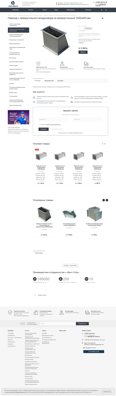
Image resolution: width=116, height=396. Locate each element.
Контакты (88, 10)
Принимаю (50, 124)
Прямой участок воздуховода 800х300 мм (79, 167)
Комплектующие (13, 65)
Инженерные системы (47, 335)
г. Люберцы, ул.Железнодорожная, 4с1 (79, 4)
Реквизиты (10, 344)
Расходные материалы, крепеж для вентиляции (17, 88)
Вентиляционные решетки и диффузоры (16, 73)
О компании (11, 333)
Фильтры (11, 83)
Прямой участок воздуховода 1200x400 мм (41, 167)
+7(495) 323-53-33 (101, 2)
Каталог (31, 10)
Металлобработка (46, 337)
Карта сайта (62, 330)
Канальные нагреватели (15, 69)
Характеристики (49, 80)
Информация (71, 10)
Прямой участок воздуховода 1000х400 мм (60, 167)
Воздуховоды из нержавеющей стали (17, 48)
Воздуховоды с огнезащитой (16, 39)
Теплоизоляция (13, 96)
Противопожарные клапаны (16, 61)
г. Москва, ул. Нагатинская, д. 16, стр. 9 (73, 3)
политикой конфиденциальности (18, 392)
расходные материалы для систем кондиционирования (16, 100)
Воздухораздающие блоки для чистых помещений (17, 79)
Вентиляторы (12, 58)
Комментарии (39, 253)
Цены (56, 10)
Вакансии (10, 339)
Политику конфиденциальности (53, 124)
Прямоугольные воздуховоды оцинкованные (16, 30)
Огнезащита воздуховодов (49, 339)
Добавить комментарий (70, 265)
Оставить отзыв (93, 351)
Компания (16, 10)
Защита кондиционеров (15, 105)
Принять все (107, 391)
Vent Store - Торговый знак (14, 337)
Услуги (45, 10)
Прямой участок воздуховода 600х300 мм (97, 167)
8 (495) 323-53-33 (78, 133)
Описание (38, 80)
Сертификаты (11, 335)
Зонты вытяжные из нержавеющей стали (14, 53)
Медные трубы (13, 92)
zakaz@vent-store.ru (90, 347)
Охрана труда (11, 341)
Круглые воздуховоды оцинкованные (15, 24)
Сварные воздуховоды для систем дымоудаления (16, 35)
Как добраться (11, 346)
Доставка (60, 80)
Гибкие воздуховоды (14, 43)
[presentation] (102, 143)
